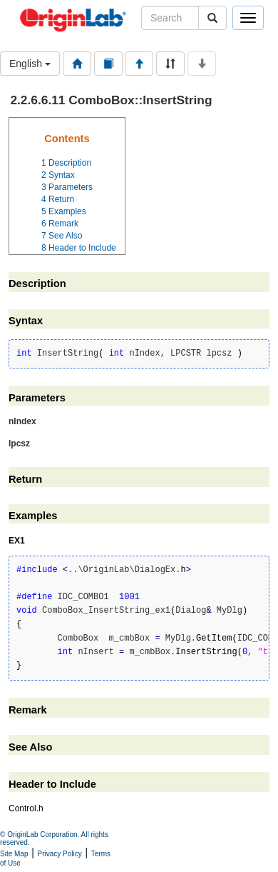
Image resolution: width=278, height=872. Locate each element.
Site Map (14, 854)
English (30, 63)
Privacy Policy (60, 854)
